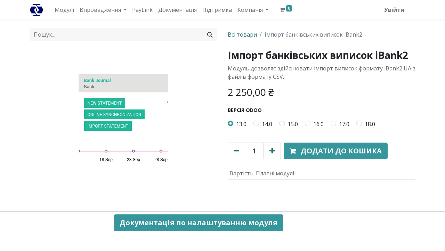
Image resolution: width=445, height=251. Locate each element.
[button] (336, 151)
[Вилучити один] (236, 151)
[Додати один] (272, 151)
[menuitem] (64, 10)
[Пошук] (210, 34)
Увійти (394, 10)
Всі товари (242, 34)
